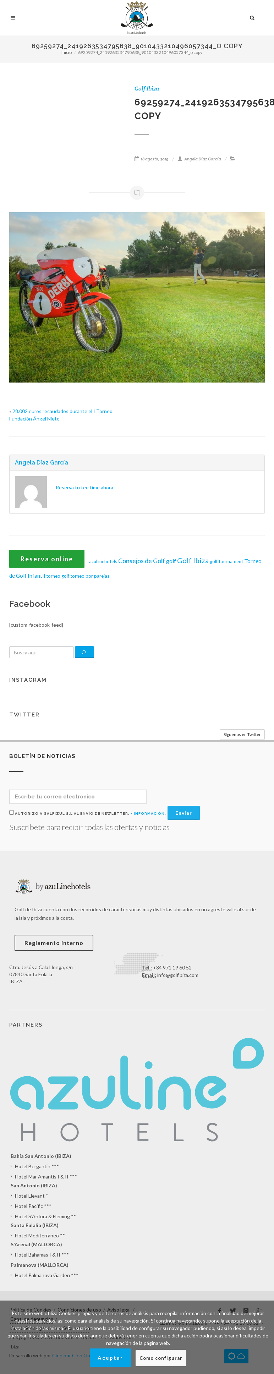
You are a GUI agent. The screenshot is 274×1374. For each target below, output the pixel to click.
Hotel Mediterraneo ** (40, 1235)
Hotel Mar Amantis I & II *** (46, 1177)
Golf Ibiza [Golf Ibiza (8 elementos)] (193, 560)
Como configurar (160, 1358)
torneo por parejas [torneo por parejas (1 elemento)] (89, 576)
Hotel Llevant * (31, 1196)
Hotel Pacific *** (33, 1206)
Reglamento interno (53, 942)
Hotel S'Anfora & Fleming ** (45, 1216)
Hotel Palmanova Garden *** (46, 1275)
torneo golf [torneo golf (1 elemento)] (57, 576)
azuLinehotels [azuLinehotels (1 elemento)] (103, 561)
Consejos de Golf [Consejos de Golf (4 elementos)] (141, 561)
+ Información (148, 813)
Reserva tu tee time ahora (84, 487)
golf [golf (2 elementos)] (171, 561)
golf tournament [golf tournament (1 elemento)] (226, 561)
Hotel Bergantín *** (37, 1166)
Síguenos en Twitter (242, 734)
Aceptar (110, 1357)
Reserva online (47, 559)
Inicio (66, 52)
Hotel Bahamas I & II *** (42, 1255)
